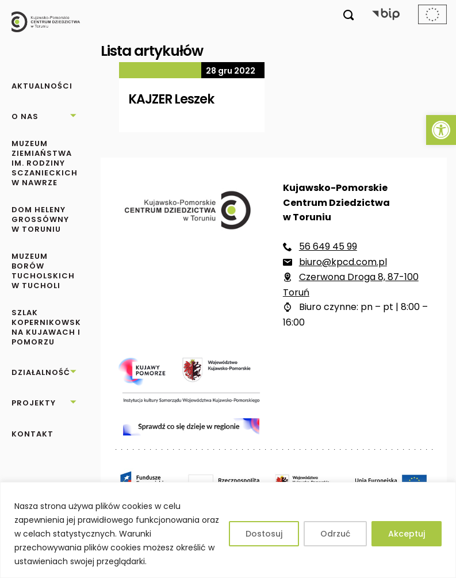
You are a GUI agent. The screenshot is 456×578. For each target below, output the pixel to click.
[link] (441, 130)
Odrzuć (335, 533)
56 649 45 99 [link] (328, 246)
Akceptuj (406, 533)
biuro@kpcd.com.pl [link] (343, 262)
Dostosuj (264, 533)
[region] (228, 530)
